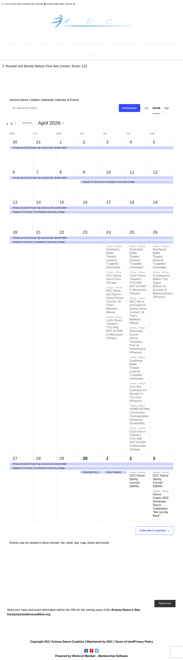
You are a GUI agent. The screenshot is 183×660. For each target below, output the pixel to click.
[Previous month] (11, 121)
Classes (60, 41)
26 (155, 230)
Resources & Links (123, 41)
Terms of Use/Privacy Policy (134, 639)
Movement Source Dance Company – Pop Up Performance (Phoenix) (138, 340)
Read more (165, 601)
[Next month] (15, 121)
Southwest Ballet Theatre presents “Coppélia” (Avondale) (136, 367)
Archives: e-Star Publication (158, 41)
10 (108, 170)
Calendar (42, 41)
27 (15, 456)
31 (38, 140)
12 (155, 170)
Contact (91, 52)
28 (38, 456)
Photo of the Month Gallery (88, 41)
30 (15, 140)
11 (132, 170)
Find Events (129, 106)
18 (132, 200)
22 (61, 230)
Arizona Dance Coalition (67, 639)
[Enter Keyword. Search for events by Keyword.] (64, 106)
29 (61, 456)
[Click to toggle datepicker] (51, 121)
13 (15, 200)
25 (132, 230)
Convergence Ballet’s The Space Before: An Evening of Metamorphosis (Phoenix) (162, 284)
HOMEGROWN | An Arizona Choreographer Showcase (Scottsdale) (139, 414)
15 (61, 200)
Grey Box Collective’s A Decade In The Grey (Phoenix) (138, 391)
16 (85, 200)
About (26, 41)
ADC (109, 639)
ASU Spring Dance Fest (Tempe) (113, 277)
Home (12, 41)
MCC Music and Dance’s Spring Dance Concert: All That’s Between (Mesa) (114, 299)
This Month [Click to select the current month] (27, 121)
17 (108, 200)
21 (38, 230)
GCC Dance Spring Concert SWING (160, 479)
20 (15, 230)
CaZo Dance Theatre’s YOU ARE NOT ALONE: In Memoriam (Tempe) (138, 282)
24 (108, 230)
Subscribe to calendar (153, 528)
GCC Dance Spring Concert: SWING (137, 479)
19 (155, 200)
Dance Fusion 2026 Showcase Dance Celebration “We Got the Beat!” (161, 503)
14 (38, 200)
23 (85, 230)
